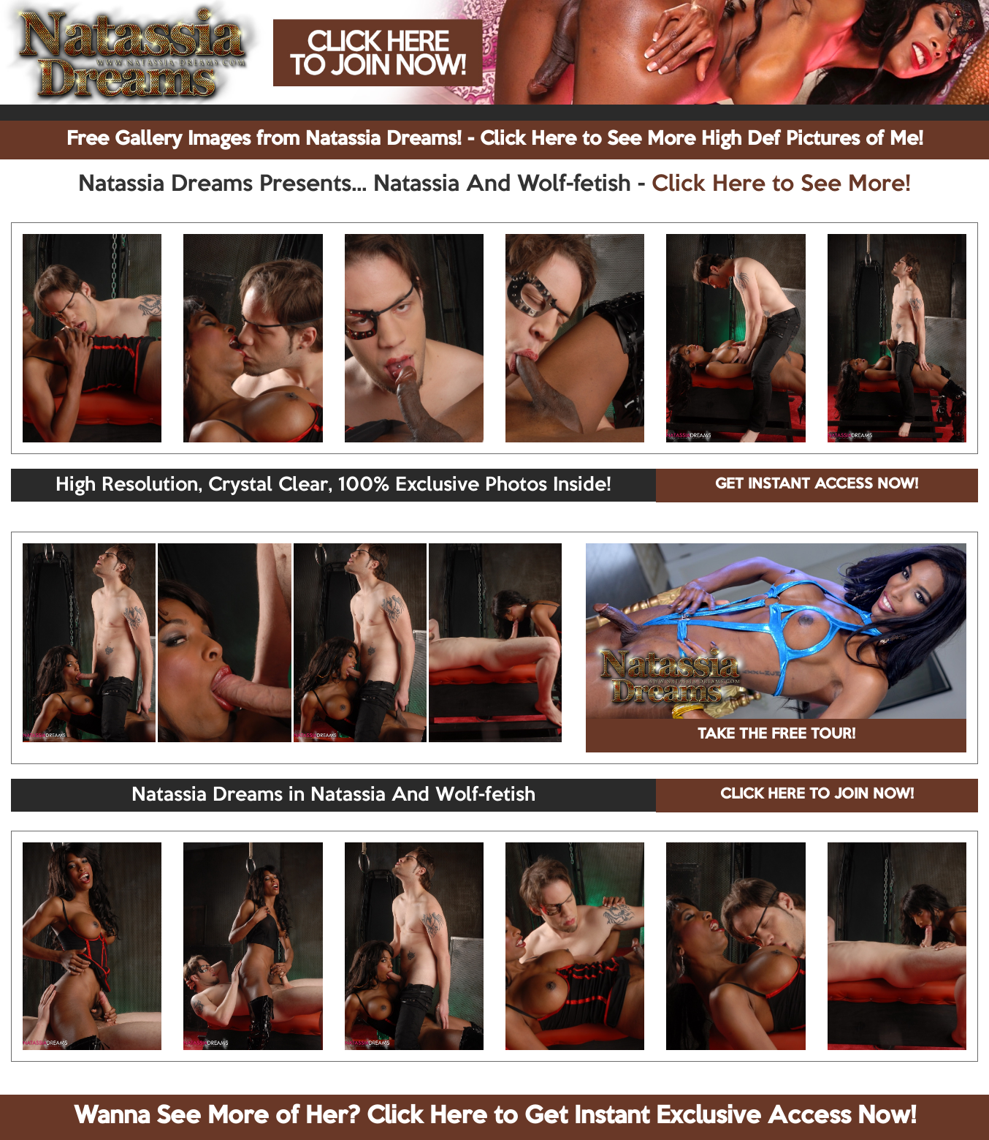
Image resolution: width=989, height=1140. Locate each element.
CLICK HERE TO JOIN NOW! (817, 794)
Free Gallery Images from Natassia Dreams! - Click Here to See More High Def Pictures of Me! (494, 139)
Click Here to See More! (781, 185)
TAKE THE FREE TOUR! (776, 734)
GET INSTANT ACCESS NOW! (816, 484)
